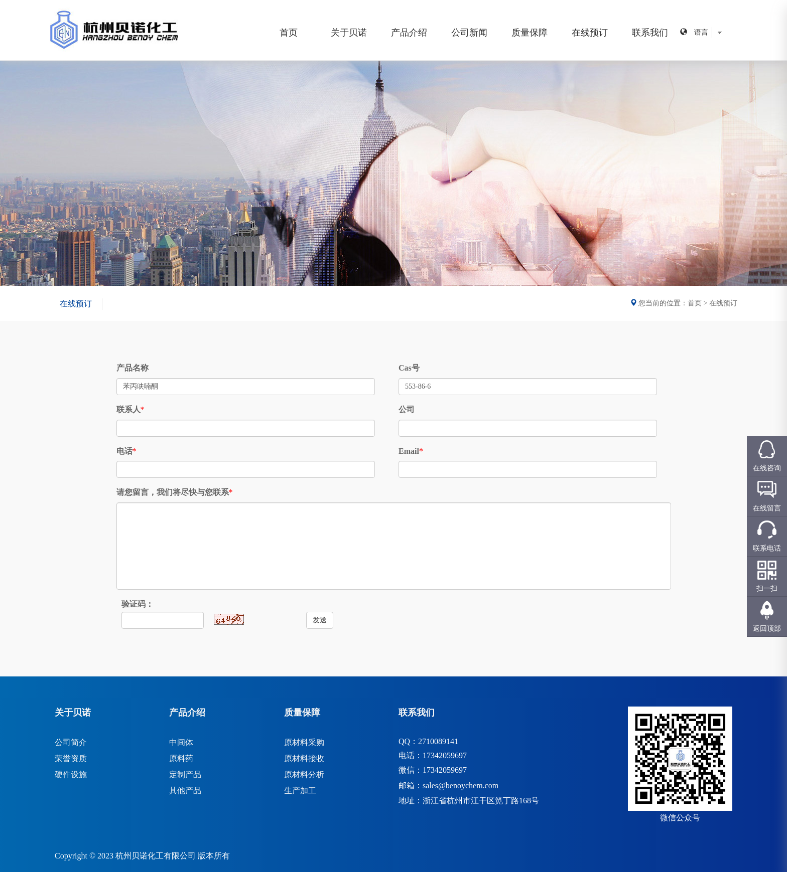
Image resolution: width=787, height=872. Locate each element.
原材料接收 (304, 758)
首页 (289, 33)
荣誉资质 (71, 758)
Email (409, 451)
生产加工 (300, 790)
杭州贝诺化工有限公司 (155, 855)
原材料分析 (304, 774)
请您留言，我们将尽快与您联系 (172, 492)
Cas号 (409, 368)
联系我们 (650, 33)
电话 (124, 451)
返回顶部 (767, 628)
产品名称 (132, 368)
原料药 (181, 758)
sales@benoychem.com (460, 785)
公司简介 (71, 742)
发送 (320, 620)
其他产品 (185, 790)
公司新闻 (469, 33)
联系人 (128, 409)
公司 (407, 409)
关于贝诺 (349, 33)
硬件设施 (71, 774)
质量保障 (529, 33)
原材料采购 (304, 742)
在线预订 (590, 33)
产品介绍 (409, 33)
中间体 (181, 742)
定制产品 (185, 774)
